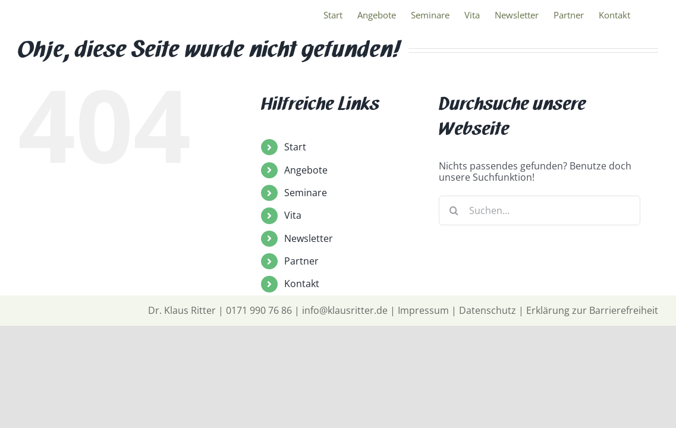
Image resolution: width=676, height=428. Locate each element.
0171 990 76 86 (259, 310)
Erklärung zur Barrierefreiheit (592, 310)
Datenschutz (487, 310)
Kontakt (301, 283)
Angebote (306, 170)
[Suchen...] (539, 210)
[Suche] (454, 210)
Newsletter (308, 238)
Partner (301, 261)
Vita (292, 215)
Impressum (423, 310)
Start (295, 146)
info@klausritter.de (345, 310)
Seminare (305, 192)
